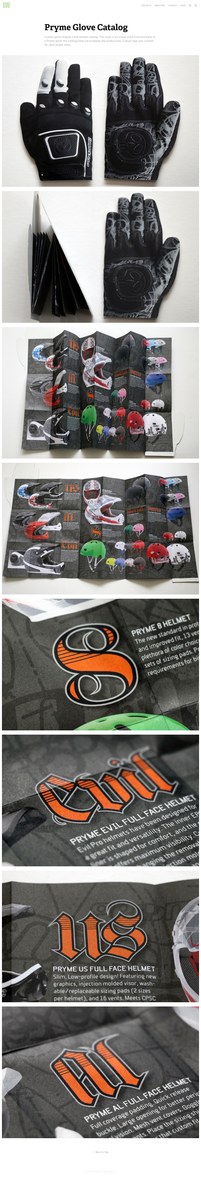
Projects (146, 5)
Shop (183, 5)
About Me (160, 5)
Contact (172, 5)
